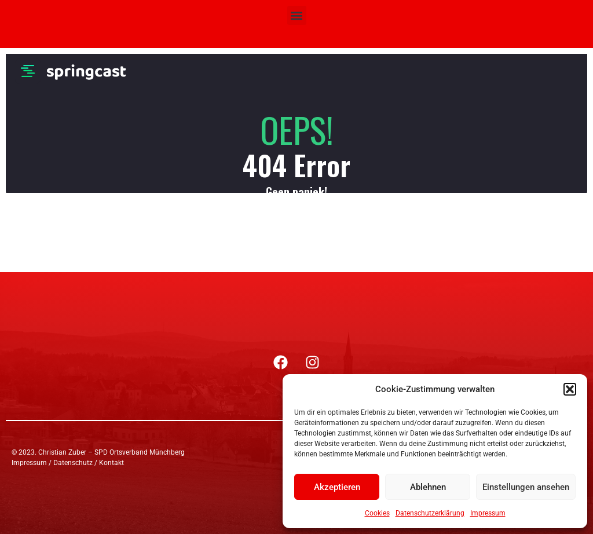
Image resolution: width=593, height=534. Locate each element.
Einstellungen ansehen (525, 487)
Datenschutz (73, 463)
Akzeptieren (337, 487)
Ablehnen (428, 487)
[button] (570, 389)
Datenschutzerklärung (430, 513)
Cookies (377, 513)
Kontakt (111, 463)
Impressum (488, 513)
